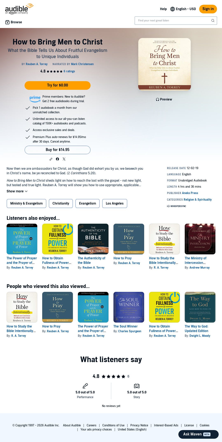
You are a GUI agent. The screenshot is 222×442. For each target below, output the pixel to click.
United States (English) (132, 429)
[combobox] (176, 20)
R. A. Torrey (161, 267)
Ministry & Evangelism (26, 203)
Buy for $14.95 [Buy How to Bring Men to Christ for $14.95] (57, 150)
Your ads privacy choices (96, 429)
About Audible (72, 425)
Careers (91, 425)
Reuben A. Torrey (22, 267)
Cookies (204, 425)
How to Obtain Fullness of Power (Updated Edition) (55, 262)
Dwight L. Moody (199, 336)
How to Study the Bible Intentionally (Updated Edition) (162, 262)
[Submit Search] (213, 20)
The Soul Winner (125, 326)
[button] (51, 159)
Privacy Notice (139, 425)
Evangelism (87, 203)
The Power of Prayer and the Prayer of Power (22, 262)
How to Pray (122, 258)
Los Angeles (115, 203)
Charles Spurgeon (129, 331)
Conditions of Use (113, 425)
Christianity (61, 203)
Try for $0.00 (57, 85)
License (189, 425)
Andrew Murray (199, 267)
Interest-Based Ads (166, 425)
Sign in (208, 9)
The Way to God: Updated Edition (196, 328)
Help (163, 9)
